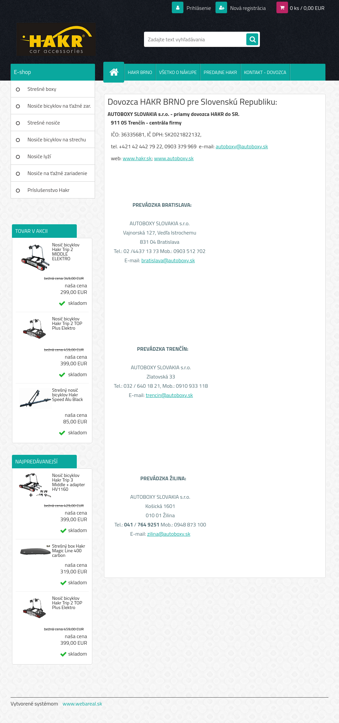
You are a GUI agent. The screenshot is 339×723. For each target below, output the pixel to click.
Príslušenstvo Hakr (48, 190)
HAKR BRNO (140, 72)
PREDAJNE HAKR (220, 72)
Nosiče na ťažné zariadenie (57, 173)
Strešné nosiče (43, 123)
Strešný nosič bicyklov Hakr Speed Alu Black (67, 395)
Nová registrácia (247, 8)
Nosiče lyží (39, 156)
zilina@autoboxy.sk (168, 534)
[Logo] (56, 39)
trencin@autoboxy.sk (169, 395)
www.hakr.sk (137, 158)
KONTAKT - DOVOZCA (265, 72)
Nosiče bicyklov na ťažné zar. (59, 106)
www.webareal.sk (82, 703)
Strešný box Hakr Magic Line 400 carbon (68, 551)
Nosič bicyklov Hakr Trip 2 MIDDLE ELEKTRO (65, 251)
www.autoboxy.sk (174, 158)
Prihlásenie (198, 8)
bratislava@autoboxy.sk (168, 260)
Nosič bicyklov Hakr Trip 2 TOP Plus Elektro (67, 323)
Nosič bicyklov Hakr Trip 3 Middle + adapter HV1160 (68, 482)
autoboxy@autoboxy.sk (242, 146)
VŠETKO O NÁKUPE (178, 72)
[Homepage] (116, 72)
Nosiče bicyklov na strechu (56, 139)
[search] (252, 39)
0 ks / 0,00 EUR (307, 8)
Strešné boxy (41, 89)
